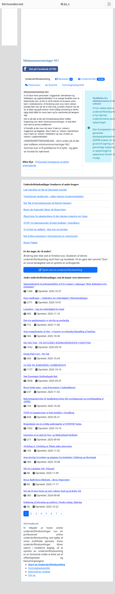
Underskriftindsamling (37, 79)
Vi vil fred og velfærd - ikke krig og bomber (45, 229)
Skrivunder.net (12, 4)
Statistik (51, 85)
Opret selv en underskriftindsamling (60, 269)
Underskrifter (91, 79)
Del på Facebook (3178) (39, 69)
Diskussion (32, 85)
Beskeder (64, 79)
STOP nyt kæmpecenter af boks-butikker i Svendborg (51, 223)
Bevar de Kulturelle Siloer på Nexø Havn (44, 209)
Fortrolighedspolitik (73, 85)
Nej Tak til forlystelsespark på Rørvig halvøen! (47, 203)
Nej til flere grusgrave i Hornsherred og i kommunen (50, 236)
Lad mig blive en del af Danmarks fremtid (44, 190)
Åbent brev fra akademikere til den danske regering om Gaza (55, 216)
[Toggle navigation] (109, 4)
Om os (31, 575)
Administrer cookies (39, 571)
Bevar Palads (30, 242)
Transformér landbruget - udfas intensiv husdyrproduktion (53, 196)
